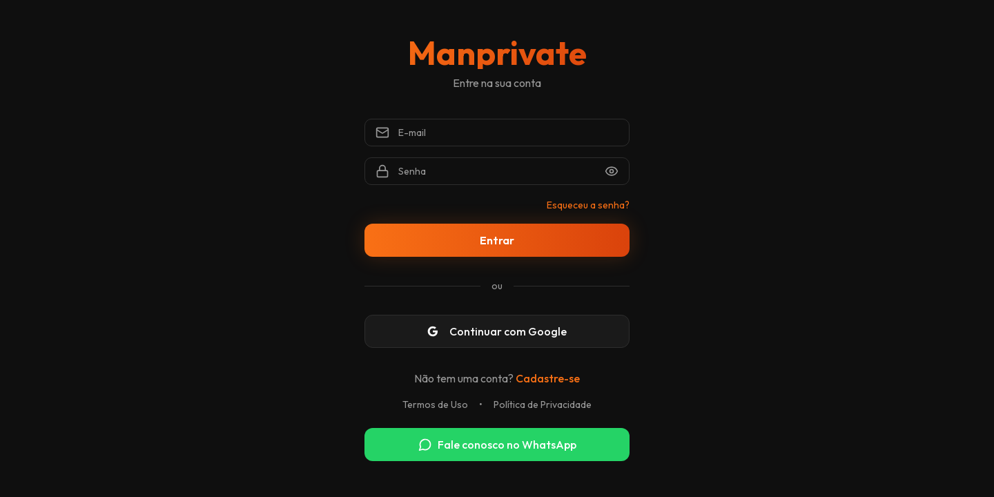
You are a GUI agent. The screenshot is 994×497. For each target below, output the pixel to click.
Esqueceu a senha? (588, 205)
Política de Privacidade (543, 404)
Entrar (497, 240)
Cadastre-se (548, 378)
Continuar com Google (497, 331)
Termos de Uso (435, 404)
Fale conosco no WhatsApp (497, 444)
